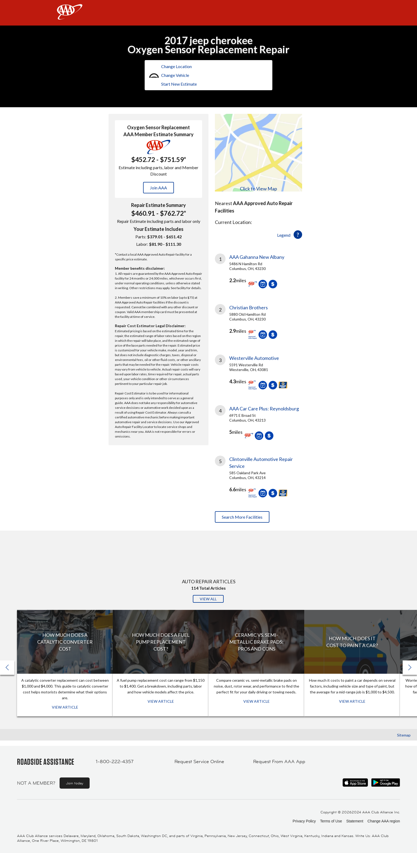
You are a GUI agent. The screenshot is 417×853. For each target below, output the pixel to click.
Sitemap (404, 735)
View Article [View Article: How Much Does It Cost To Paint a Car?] (352, 701)
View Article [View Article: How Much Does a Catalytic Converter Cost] (65, 707)
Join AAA (158, 187)
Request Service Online (199, 761)
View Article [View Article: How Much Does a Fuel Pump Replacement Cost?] (161, 701)
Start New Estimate (179, 83)
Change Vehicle (175, 75)
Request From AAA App (279, 761)
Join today (74, 783)
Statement (354, 821)
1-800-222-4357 (115, 761)
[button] (410, 667)
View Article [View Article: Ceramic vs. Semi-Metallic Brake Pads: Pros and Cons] (256, 701)
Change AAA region (384, 821)
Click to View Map (258, 189)
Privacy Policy (304, 821)
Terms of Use (331, 821)
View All (208, 599)
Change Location (176, 66)
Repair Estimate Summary (158, 205)
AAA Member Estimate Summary (158, 134)
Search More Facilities (242, 516)
